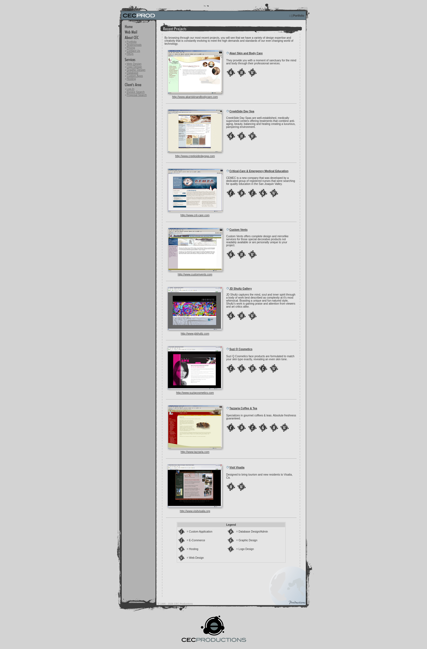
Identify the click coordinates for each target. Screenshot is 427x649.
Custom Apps (135, 75)
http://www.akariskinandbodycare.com (195, 96)
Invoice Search (136, 92)
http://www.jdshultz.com (195, 333)
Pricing (131, 47)
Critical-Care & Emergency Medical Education (258, 171)
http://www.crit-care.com (195, 215)
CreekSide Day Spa (241, 111)
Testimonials (134, 44)
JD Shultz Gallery (240, 288)
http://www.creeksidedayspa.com (195, 156)
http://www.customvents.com (195, 274)
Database (132, 72)
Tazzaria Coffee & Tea (243, 408)
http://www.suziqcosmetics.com (195, 392)
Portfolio (132, 41)
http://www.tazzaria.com (195, 451)
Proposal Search (137, 95)
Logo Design (134, 66)
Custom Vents (238, 229)
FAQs (130, 53)
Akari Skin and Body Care (246, 53)
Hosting (131, 78)
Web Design (134, 63)
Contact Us (133, 50)
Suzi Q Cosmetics (240, 349)
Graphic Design (136, 69)
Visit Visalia (236, 467)
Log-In (130, 89)
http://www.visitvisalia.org (195, 511)
